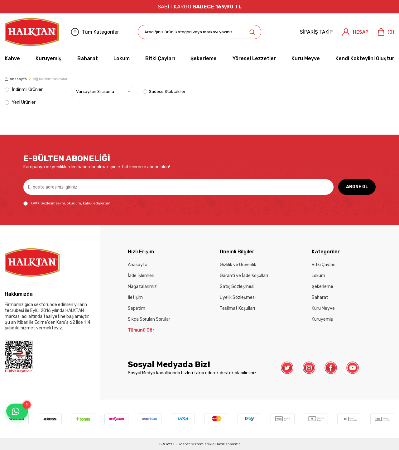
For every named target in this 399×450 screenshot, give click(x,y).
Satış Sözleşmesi (237, 286)
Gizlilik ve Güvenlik (238, 264)
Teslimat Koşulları (237, 308)
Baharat (87, 58)
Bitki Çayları (160, 58)
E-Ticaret (181, 444)
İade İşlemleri (141, 275)
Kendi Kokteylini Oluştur (364, 58)
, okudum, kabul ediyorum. (67, 203)
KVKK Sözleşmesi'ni (48, 203)
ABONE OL (357, 186)
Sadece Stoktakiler (164, 91)
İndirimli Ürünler (24, 89)
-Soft (165, 444)
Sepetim (136, 308)
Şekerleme (203, 58)
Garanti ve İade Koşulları (244, 275)
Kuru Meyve (305, 58)
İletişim (135, 297)
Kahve (12, 58)
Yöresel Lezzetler (254, 58)
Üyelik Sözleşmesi (238, 297)
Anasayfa (16, 79)
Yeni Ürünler (20, 102)
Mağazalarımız (142, 286)
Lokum (121, 58)
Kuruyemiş (48, 58)
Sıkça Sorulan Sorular (149, 319)
